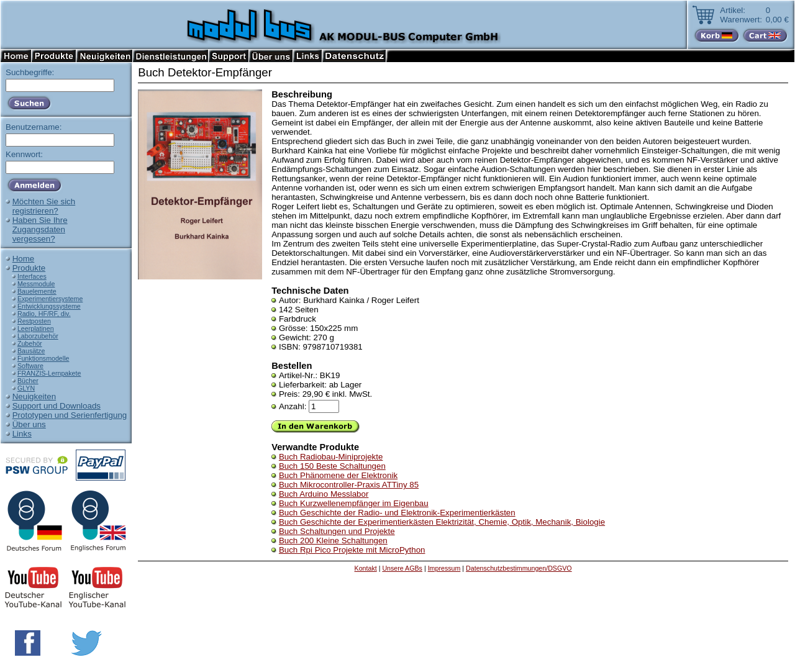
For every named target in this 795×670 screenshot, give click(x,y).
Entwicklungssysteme (49, 306)
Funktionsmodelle (43, 358)
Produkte (28, 268)
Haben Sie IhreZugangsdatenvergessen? (40, 229)
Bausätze (31, 351)
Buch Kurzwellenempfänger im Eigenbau (354, 503)
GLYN (26, 388)
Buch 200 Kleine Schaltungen (333, 540)
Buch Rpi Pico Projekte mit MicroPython (352, 550)
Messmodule (36, 283)
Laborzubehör (37, 336)
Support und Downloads (56, 405)
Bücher (28, 380)
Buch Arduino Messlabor (323, 494)
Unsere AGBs (402, 568)
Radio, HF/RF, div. (44, 313)
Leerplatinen (35, 328)
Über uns (29, 424)
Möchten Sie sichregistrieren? (44, 206)
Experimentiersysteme (50, 298)
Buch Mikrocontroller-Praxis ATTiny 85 (349, 484)
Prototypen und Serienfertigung (69, 415)
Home (23, 258)
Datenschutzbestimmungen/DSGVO (519, 568)
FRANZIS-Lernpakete (49, 373)
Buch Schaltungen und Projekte (337, 531)
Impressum (444, 568)
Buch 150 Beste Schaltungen (332, 466)
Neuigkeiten (34, 396)
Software (30, 365)
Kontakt (366, 568)
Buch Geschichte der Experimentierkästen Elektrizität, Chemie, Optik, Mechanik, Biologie (442, 522)
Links (22, 433)
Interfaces (32, 276)
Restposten (34, 321)
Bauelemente (37, 291)
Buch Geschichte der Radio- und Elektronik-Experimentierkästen (397, 512)
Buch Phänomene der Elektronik (338, 475)
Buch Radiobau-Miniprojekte (331, 456)
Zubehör (29, 343)
